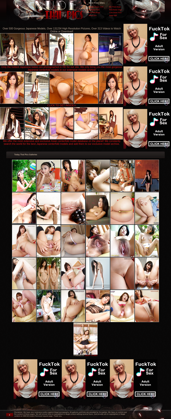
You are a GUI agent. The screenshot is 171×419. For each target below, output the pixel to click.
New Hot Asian (94, 13)
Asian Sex (93, 15)
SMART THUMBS (91, 355)
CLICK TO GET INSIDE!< (61, 105)
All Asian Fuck (94, 10)
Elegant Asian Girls (96, 7)
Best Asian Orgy (115, 10)
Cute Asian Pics (115, 13)
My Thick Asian (115, 7)
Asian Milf (113, 15)
